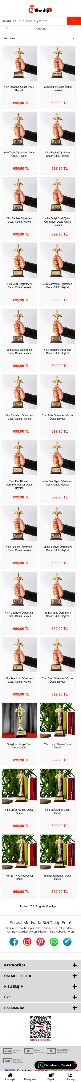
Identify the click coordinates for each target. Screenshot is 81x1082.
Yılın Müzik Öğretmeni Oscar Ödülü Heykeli (19, 286)
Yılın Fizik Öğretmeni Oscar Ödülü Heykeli (57, 417)
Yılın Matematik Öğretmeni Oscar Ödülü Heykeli (58, 286)
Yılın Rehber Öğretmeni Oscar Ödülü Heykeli (19, 220)
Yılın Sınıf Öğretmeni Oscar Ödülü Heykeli (57, 680)
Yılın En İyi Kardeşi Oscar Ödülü (19, 811)
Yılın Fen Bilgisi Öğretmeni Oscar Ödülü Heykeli (58, 483)
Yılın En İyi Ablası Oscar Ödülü (57, 746)
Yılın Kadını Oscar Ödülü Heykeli (58, 88)
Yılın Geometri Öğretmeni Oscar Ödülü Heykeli (19, 417)
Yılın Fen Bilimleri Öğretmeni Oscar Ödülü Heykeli (19, 484)
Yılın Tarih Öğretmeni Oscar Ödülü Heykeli (19, 154)
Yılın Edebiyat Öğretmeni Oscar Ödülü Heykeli (58, 548)
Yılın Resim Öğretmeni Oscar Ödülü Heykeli (57, 154)
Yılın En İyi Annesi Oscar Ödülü (19, 877)
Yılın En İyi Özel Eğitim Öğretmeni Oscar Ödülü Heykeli (57, 222)
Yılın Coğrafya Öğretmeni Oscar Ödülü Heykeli (19, 614)
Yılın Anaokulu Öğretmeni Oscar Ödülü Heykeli (19, 680)
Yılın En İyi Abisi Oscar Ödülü (57, 811)
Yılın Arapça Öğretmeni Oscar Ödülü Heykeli (58, 614)
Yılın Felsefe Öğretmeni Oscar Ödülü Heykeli (19, 548)
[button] (56, 1065)
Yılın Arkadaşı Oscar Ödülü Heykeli (19, 88)
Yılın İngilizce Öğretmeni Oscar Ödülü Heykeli (57, 351)
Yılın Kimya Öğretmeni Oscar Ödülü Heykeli (19, 351)
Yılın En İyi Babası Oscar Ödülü (58, 877)
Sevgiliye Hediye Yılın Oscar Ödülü (19, 746)
